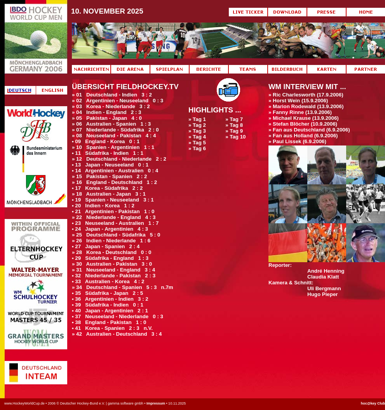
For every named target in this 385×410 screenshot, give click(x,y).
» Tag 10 (235, 137)
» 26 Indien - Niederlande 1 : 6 (111, 241)
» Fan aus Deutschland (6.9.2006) (309, 130)
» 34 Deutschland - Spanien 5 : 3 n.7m (122, 287)
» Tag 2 (197, 125)
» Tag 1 (197, 119)
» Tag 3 (197, 131)
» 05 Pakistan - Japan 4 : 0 (107, 118)
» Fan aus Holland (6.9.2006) (303, 135)
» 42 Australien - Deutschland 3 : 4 (117, 334)
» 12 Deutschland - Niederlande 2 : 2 (119, 159)
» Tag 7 (234, 119)
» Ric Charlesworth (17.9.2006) (305, 95)
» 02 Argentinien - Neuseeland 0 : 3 (117, 100)
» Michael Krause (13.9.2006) (303, 118)
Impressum (155, 403)
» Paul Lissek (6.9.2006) (297, 141)
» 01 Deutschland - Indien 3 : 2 (112, 95)
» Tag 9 (234, 131)
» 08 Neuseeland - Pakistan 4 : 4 (114, 135)
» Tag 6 (197, 148)
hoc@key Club (373, 403)
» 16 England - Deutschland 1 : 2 (114, 182)
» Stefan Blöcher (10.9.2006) (302, 124)
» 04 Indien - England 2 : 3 (106, 112)
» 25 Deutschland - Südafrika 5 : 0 (116, 235)
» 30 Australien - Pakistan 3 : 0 (112, 264)
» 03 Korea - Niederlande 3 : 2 (111, 106)
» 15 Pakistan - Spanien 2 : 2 (109, 176)
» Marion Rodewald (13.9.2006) (305, 106)
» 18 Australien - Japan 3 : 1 (109, 194)
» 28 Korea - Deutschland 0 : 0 (111, 252)
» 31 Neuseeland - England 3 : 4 (113, 270)
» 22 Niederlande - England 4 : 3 (114, 217)
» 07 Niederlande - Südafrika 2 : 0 (115, 130)
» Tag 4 (197, 137)
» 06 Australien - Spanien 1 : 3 (111, 124)
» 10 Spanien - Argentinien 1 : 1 (113, 147)
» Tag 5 (197, 142)
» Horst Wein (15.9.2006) (298, 100)
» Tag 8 (234, 125)
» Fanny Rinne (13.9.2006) (300, 112)
